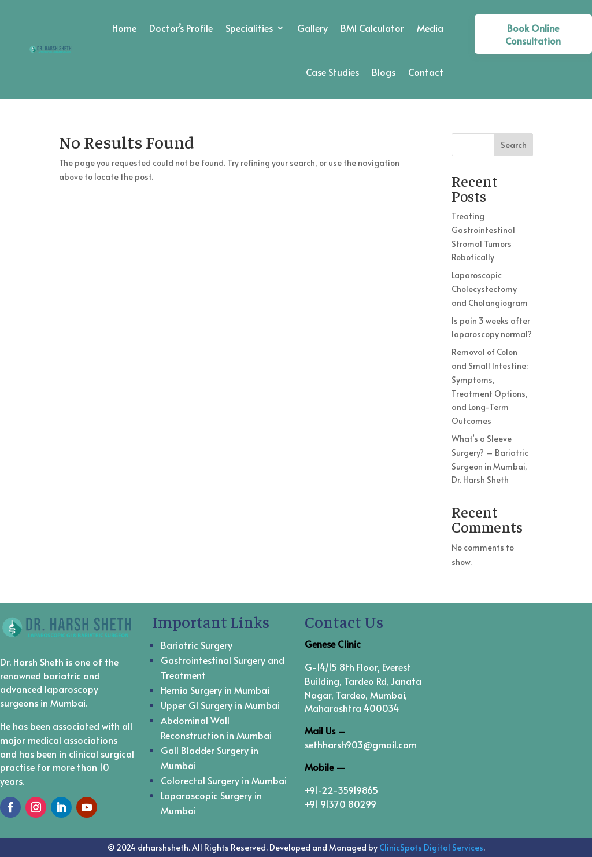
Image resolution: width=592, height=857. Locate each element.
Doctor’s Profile (181, 27)
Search (514, 144)
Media (430, 27)
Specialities (249, 27)
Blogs (383, 71)
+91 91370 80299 (340, 803)
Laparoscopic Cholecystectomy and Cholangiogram (490, 288)
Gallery (312, 27)
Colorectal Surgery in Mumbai (224, 780)
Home (124, 27)
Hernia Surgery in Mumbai (215, 690)
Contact (425, 71)
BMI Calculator (372, 27)
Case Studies (332, 71)
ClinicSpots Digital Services (431, 847)
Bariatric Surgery (196, 644)
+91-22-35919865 (341, 790)
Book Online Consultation (533, 34)
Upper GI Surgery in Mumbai (220, 705)
